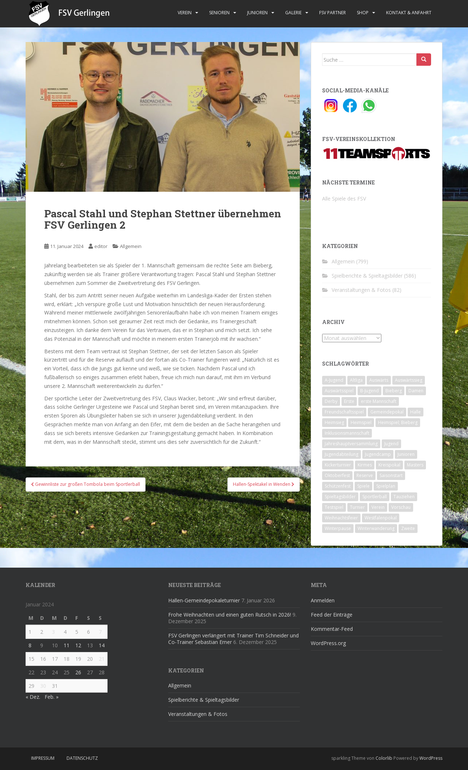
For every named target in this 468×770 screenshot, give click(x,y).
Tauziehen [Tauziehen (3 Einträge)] (404, 496)
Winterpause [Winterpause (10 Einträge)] (338, 528)
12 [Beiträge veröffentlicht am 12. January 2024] (78, 645)
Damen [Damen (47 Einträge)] (415, 391)
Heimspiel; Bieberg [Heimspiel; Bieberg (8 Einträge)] (398, 422)
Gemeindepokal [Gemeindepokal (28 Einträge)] (387, 412)
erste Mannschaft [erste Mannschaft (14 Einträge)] (378, 401)
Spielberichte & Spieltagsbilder (367, 275)
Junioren (257, 12)
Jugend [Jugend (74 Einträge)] (391, 444)
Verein (185, 12)
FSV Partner (332, 12)
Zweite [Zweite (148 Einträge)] (408, 528)
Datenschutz (82, 758)
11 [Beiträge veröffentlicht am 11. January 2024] (66, 645)
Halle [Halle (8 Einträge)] (415, 412)
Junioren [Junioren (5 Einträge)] (406, 454)
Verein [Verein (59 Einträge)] (378, 507)
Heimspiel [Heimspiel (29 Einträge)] (361, 422)
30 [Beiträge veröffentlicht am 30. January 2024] (43, 685)
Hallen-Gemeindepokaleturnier (204, 600)
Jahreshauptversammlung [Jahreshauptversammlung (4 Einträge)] (351, 444)
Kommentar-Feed (332, 628)
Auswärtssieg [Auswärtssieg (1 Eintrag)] (408, 380)
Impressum (42, 758)
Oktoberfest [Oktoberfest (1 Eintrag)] (337, 475)
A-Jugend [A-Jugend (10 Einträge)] (334, 380)
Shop (363, 12)
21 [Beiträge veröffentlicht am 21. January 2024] (102, 658)
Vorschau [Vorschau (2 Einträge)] (401, 507)
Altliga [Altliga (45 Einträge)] (356, 380)
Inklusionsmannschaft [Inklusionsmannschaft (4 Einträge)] (347, 433)
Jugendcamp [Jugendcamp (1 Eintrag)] (378, 454)
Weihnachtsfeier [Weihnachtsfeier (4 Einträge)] (341, 518)
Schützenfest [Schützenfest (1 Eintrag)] (338, 486)
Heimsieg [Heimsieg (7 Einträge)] (334, 422)
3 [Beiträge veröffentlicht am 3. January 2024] (53, 631)
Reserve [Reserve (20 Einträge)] (364, 475)
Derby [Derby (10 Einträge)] (331, 401)
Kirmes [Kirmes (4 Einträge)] (365, 465)
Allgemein (130, 246)
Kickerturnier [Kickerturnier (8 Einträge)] (338, 465)
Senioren (219, 12)
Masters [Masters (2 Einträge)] (415, 465)
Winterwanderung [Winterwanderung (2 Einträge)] (376, 528)
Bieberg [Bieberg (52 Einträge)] (393, 391)
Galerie (293, 12)
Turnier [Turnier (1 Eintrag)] (357, 507)
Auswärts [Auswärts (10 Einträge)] (378, 380)
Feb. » (51, 696)
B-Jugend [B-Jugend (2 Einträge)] (369, 391)
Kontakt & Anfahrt (408, 12)
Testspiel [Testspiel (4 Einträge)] (334, 507)
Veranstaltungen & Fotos (361, 289)
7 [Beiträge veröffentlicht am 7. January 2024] (100, 631)
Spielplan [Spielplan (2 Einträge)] (385, 486)
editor (100, 246)
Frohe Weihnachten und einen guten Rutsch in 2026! (229, 614)
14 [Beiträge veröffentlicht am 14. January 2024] (102, 645)
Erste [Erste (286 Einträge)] (349, 401)
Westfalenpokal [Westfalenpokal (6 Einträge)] (381, 518)
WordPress (430, 758)
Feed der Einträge (331, 614)
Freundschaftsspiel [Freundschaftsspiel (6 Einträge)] (344, 412)
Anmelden (323, 600)
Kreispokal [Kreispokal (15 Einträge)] (389, 465)
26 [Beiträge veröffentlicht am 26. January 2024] (78, 672)
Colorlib (383, 758)
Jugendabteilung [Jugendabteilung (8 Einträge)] (341, 454)
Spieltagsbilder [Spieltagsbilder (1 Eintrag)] (340, 496)
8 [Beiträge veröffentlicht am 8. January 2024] (30, 645)
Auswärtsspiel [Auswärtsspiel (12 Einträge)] (339, 391)
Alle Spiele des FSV (344, 198)
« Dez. (33, 696)
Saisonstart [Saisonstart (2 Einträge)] (391, 475)
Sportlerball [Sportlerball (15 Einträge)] (374, 496)
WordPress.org (328, 643)
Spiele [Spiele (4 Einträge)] (363, 486)
